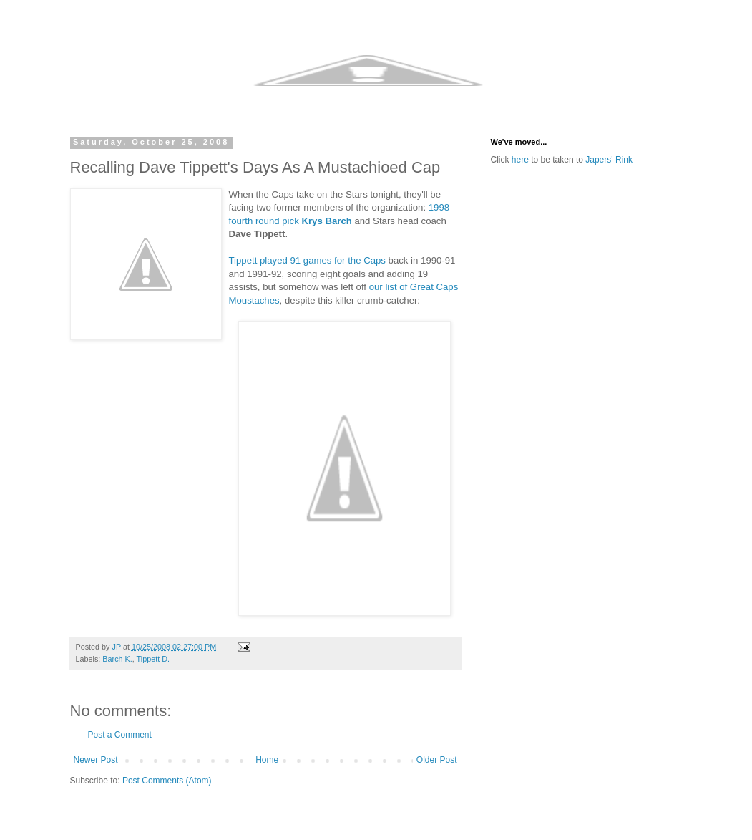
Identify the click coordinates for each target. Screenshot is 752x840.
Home (266, 760)
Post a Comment (120, 735)
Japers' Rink (609, 160)
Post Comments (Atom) (167, 781)
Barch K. (117, 659)
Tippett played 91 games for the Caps (307, 260)
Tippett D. (153, 659)
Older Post (436, 760)
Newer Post (96, 760)
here (520, 160)
